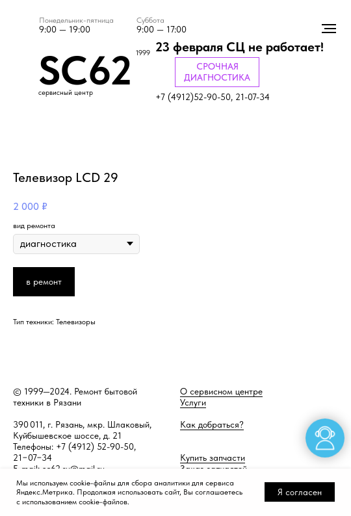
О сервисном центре (221, 391)
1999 (143, 53)
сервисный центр (65, 92)
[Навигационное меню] (329, 28)
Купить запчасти (212, 457)
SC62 (85, 70)
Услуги (193, 402)
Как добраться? (212, 424)
